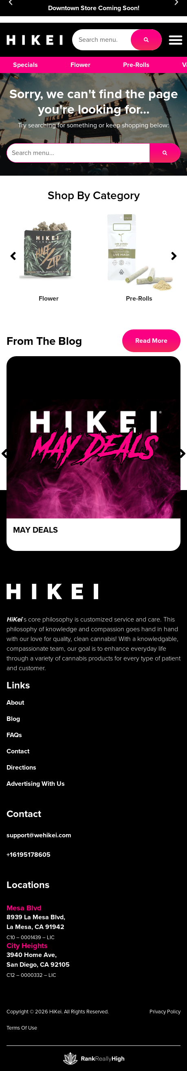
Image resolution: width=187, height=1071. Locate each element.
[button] (175, 39)
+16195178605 (29, 854)
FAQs (14, 735)
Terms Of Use (22, 1028)
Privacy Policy (165, 1011)
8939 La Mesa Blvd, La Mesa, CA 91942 (36, 921)
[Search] (146, 39)
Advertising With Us (36, 783)
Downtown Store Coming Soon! (93, 8)
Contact (18, 751)
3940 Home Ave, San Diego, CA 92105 (38, 959)
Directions (21, 767)
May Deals (35, 530)
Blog (13, 718)
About (15, 702)
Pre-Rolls (139, 298)
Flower (49, 298)
